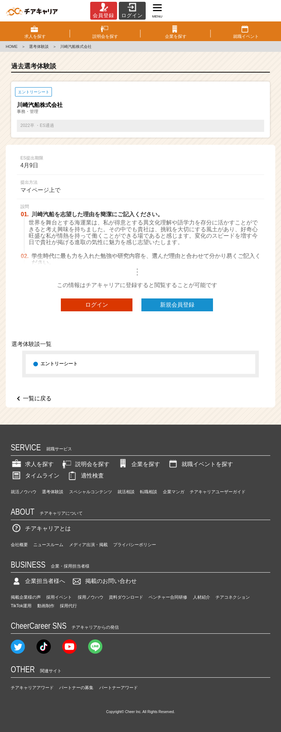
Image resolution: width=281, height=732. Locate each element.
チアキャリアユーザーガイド (218, 491)
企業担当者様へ (38, 581)
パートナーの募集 (76, 687)
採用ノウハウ (90, 597)
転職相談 (148, 491)
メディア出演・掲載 (88, 544)
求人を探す (32, 464)
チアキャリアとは (41, 528)
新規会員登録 (177, 305)
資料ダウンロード (126, 597)
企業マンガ (173, 491)
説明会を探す (85, 464)
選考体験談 (39, 46)
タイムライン (35, 475)
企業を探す (138, 464)
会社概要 (19, 544)
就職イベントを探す (200, 464)
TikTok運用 (21, 605)
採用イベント (59, 597)
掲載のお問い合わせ (104, 581)
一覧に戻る (37, 398)
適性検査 (85, 475)
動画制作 (45, 605)
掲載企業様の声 (26, 597)
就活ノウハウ (24, 491)
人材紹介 (201, 597)
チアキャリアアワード (32, 687)
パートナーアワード (118, 687)
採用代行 (68, 605)
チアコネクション (232, 597)
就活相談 (126, 491)
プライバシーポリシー (134, 544)
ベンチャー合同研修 (168, 597)
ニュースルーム (48, 544)
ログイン (96, 305)
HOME (12, 46)
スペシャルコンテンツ (90, 491)
